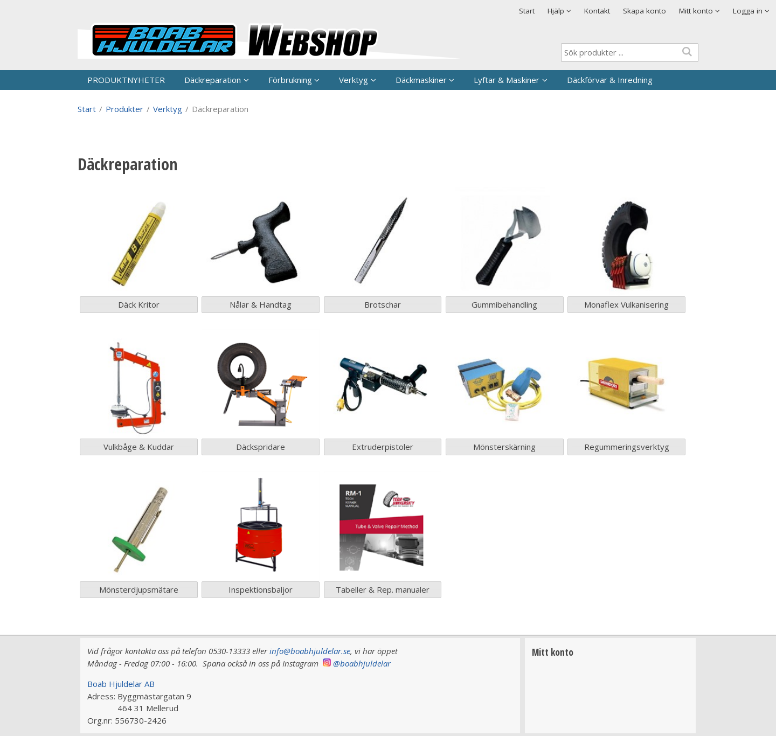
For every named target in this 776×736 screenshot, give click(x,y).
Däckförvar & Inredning (610, 79)
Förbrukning (290, 79)
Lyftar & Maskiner (506, 79)
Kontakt (597, 11)
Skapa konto (644, 11)
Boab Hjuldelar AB (121, 683)
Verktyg (353, 79)
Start (527, 11)
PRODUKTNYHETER (126, 79)
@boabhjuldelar (362, 663)
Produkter (124, 108)
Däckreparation (212, 79)
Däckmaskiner (421, 79)
